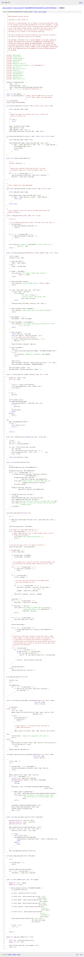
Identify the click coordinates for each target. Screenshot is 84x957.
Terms (18, 954)
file (35, 11)
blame (44, 11)
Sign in (80, 2)
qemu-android (7, 8)
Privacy (14, 954)
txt (77, 954)
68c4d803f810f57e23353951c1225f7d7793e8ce (40, 8)
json (81, 954)
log (40, 11)
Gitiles (9, 954)
